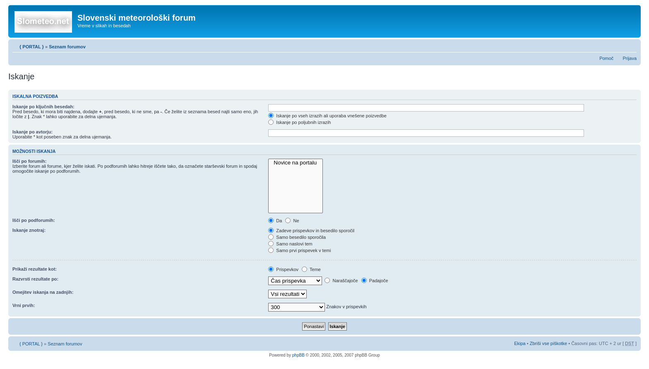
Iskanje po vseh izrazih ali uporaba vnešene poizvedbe (327, 115)
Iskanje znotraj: (29, 230)
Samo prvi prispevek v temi (299, 250)
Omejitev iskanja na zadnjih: (42, 292)
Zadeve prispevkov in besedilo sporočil (311, 230)
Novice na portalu (295, 163)
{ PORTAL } (31, 46)
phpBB (298, 355)
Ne (292, 220)
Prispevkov (283, 269)
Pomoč (606, 58)
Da (275, 220)
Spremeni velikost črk (631, 45)
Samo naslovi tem (290, 243)
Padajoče (374, 280)
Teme (311, 269)
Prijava (630, 58)
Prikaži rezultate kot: (34, 269)
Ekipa (520, 343)
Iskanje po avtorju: (32, 131)
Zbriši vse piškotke (549, 343)
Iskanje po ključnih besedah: (43, 106)
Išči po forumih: (29, 161)
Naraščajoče (341, 280)
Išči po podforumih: (33, 220)
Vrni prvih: (23, 305)
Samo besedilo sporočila (297, 237)
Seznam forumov (67, 46)
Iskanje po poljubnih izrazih (299, 122)
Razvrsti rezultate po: (35, 278)
